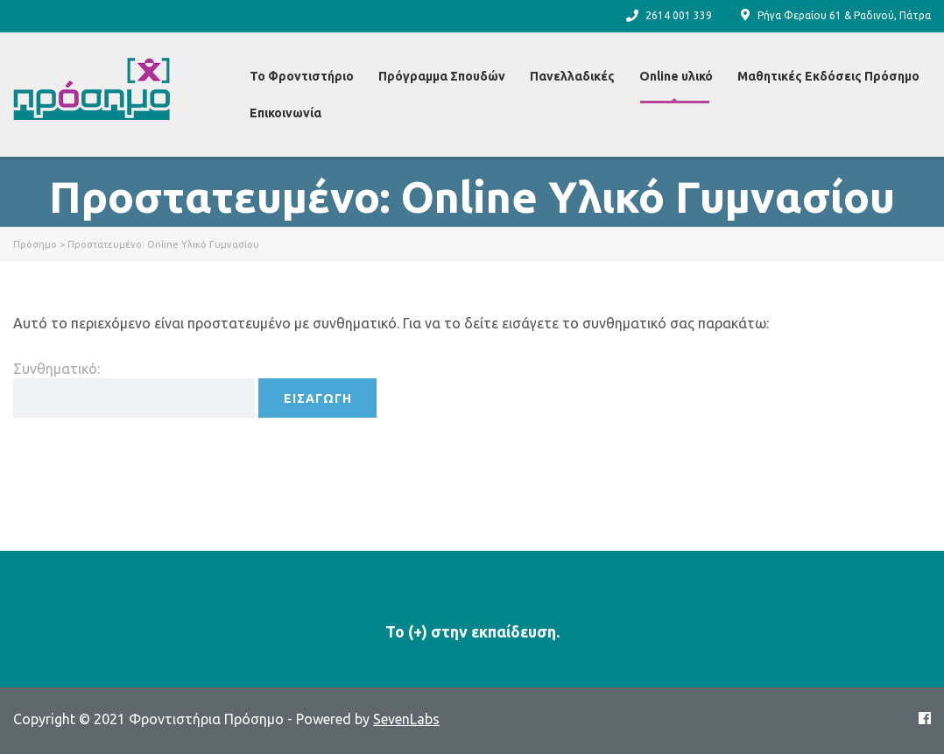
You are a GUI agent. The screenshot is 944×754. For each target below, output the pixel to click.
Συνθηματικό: (134, 389)
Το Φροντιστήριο (302, 76)
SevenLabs (406, 719)
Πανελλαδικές (572, 76)
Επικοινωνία (285, 113)
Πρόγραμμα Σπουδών (441, 76)
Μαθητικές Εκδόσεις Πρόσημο (828, 76)
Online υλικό (676, 76)
